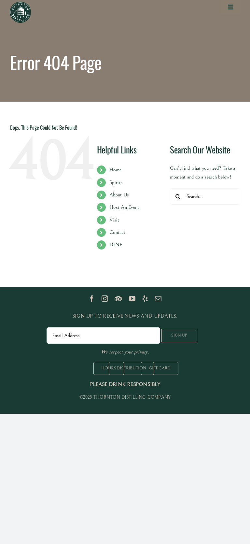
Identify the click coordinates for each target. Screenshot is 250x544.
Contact (117, 232)
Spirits (116, 182)
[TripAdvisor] (118, 298)
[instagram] (105, 298)
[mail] (158, 298)
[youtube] (132, 298)
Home (115, 170)
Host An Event (124, 207)
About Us (119, 195)
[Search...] (205, 196)
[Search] (178, 196)
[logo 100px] (20, 4)
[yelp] (145, 298)
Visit (114, 220)
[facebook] (92, 298)
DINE (115, 245)
